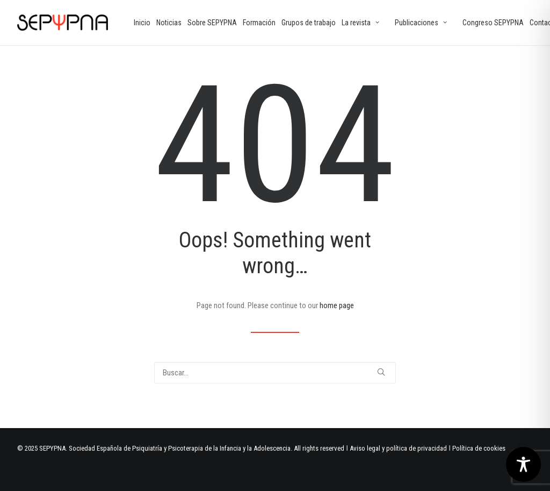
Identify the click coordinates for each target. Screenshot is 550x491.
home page (337, 305)
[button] (381, 372)
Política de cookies (478, 448)
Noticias (169, 22)
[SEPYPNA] (62, 23)
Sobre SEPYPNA (212, 22)
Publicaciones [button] (421, 22)
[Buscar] (275, 372)
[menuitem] (142, 22)
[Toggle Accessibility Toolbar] (523, 464)
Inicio (142, 22)
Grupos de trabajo (308, 22)
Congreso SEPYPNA (493, 22)
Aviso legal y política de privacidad (398, 448)
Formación (259, 22)
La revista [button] (360, 22)
